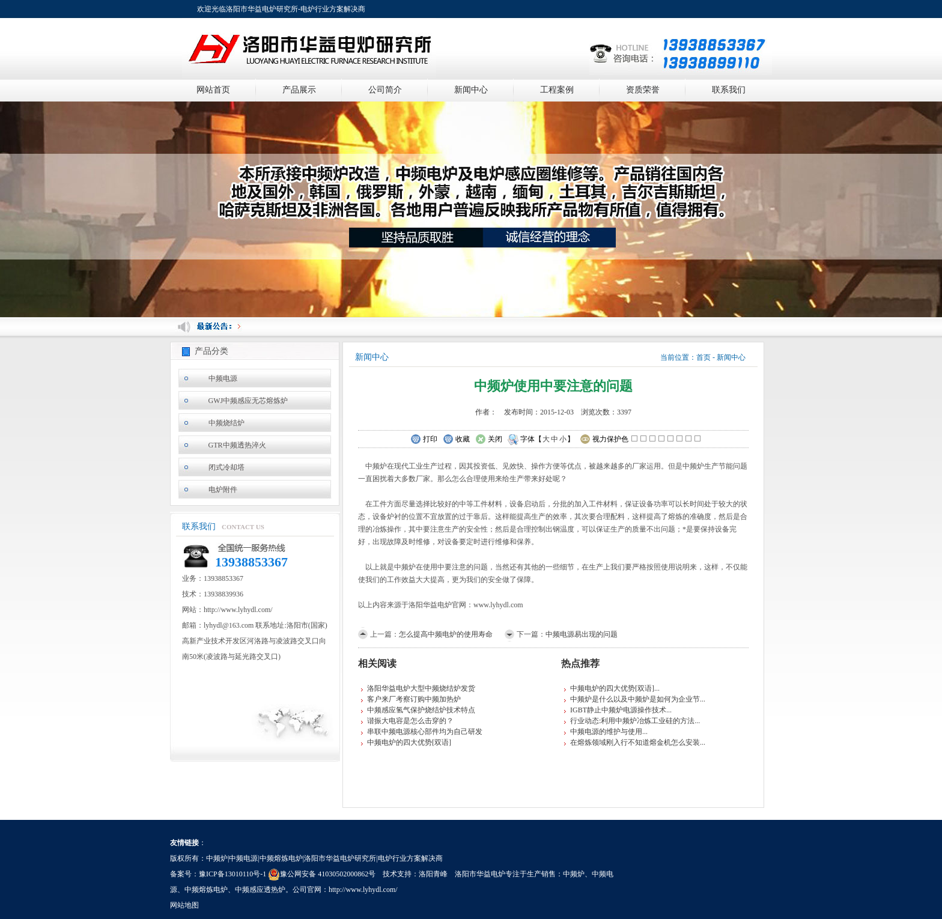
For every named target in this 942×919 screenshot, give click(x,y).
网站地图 (184, 905)
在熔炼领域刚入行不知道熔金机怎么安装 (635, 742)
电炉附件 (222, 489)
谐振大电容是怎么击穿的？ (410, 721)
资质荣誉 (643, 89)
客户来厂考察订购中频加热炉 (414, 699)
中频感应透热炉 (260, 889)
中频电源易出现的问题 (581, 634)
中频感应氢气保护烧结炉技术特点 (421, 710)
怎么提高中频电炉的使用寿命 (446, 634)
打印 (423, 439)
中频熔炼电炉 (206, 889)
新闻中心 (471, 89)
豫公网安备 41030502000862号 (321, 874)
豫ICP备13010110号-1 (232, 874)
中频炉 (574, 874)
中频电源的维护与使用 (606, 731)
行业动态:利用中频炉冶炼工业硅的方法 (632, 721)
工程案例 (557, 89)
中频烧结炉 (226, 423)
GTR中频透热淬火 (237, 445)
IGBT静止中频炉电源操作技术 (618, 710)
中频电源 (222, 378)
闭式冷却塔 (226, 467)
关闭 (488, 439)
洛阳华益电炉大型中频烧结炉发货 (421, 688)
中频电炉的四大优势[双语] (409, 742)
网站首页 (213, 89)
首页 (703, 357)
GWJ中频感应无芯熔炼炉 (248, 400)
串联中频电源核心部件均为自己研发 (424, 731)
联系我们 (729, 89)
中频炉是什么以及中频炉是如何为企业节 (635, 699)
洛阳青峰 (433, 874)
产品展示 (299, 89)
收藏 (456, 439)
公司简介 (385, 89)
